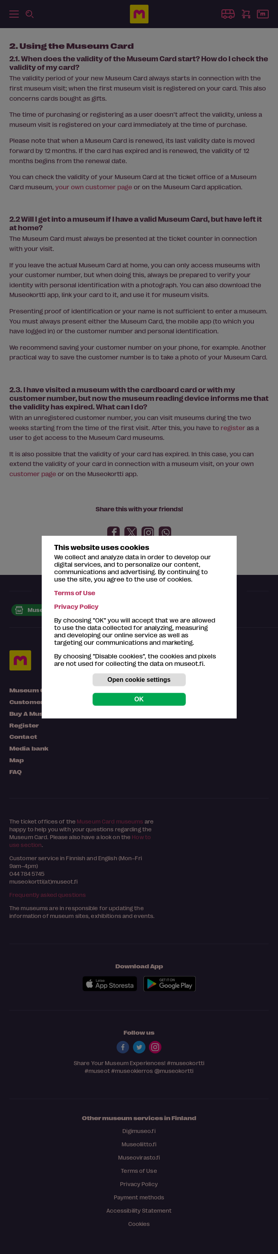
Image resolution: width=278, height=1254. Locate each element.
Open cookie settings (139, 679)
